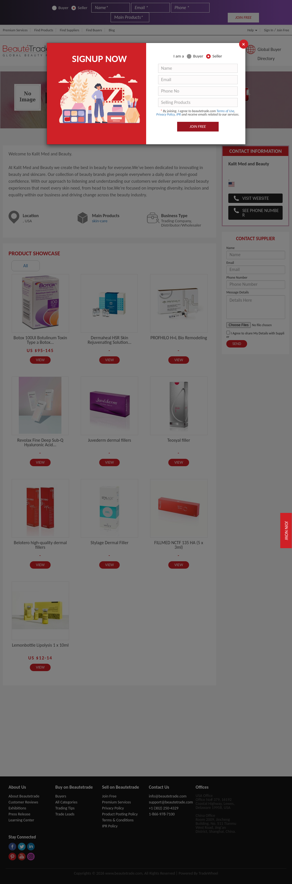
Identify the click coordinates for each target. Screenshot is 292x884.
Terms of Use (225, 111)
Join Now (286, 530)
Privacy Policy (165, 114)
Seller (214, 56)
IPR (178, 114)
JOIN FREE (198, 126)
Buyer (195, 56)
